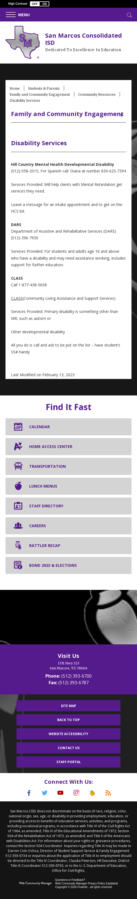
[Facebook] (28, 792)
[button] (39, 3)
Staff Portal (68, 762)
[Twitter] (44, 792)
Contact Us (69, 748)
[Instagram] (76, 792)
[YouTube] (60, 792)
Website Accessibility (68, 734)
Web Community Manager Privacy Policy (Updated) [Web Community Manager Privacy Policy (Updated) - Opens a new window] (86, 883)
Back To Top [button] (68, 719)
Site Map (68, 705)
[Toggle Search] (128, 14)
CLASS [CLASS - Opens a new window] (17, 298)
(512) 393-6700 (76, 676)
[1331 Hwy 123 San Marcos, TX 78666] (68, 666)
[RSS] (108, 792)
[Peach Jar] (92, 792)
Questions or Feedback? (70, 879)
